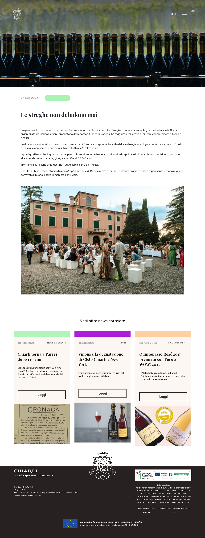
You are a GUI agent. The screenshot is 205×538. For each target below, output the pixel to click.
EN (176, 13)
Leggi (41, 394)
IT (172, 13)
